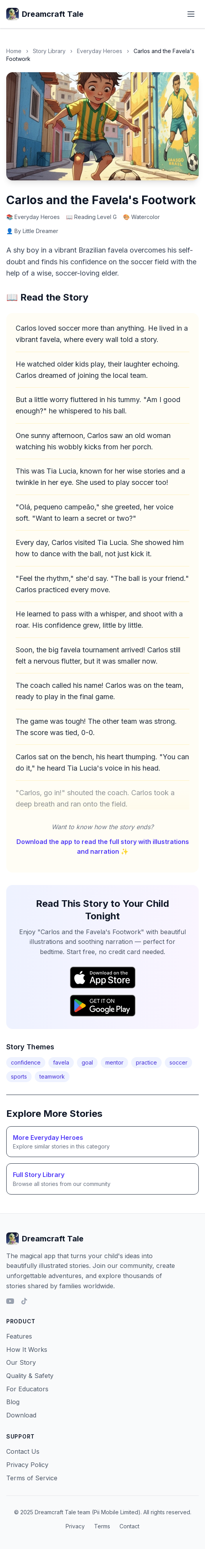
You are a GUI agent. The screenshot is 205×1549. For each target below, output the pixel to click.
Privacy (75, 1526)
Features (19, 1336)
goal (87, 1062)
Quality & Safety (29, 1376)
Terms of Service (31, 1478)
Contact (129, 1526)
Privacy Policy (27, 1465)
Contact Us (22, 1451)
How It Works (26, 1349)
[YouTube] (10, 1301)
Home (13, 51)
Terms (102, 1526)
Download (21, 1415)
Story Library (49, 51)
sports (19, 1076)
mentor (114, 1062)
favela (61, 1062)
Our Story (21, 1362)
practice (146, 1062)
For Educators (27, 1389)
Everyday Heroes (99, 51)
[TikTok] (24, 1301)
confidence (26, 1062)
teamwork (52, 1076)
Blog (13, 1402)
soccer (178, 1062)
